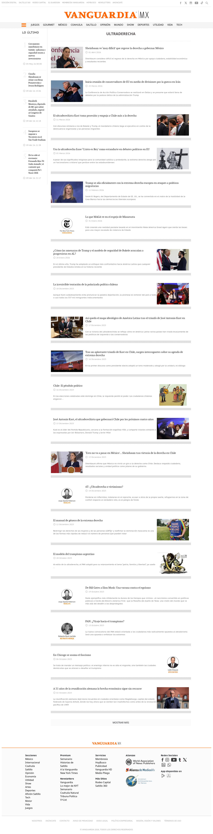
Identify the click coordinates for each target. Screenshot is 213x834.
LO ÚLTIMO (30, 32)
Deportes (143, 24)
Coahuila (76, 24)
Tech (179, 24)
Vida (170, 24)
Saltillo (91, 24)
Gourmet (48, 24)
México (62, 24)
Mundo (118, 24)
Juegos (35, 24)
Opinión (105, 24)
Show (130, 24)
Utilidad (158, 24)
